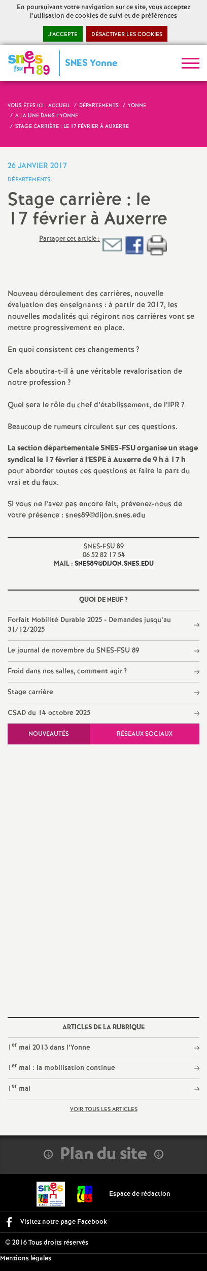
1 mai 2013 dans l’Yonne (49, 1047)
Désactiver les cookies (126, 34)
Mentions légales (25, 1258)
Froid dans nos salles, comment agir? (67, 671)
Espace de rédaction (139, 1194)
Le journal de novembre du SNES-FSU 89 (73, 650)
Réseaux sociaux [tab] (144, 734)
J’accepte (63, 34)
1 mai (19, 1088)
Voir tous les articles (103, 1109)
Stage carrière (30, 692)
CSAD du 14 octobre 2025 (49, 713)
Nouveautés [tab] (48, 734)
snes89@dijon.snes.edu (114, 564)
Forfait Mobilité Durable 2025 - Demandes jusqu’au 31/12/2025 (89, 625)
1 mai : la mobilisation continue (61, 1067)
